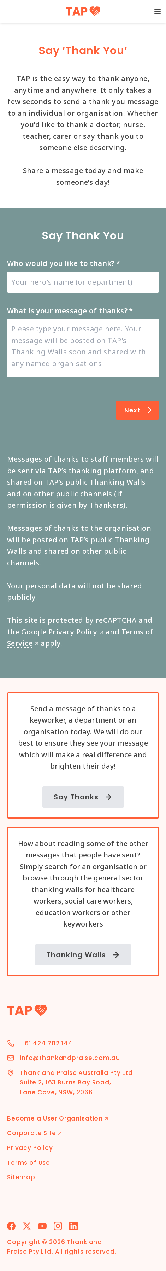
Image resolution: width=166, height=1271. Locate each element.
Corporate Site (34, 1133)
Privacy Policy (76, 632)
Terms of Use (28, 1162)
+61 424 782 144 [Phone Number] (46, 1043)
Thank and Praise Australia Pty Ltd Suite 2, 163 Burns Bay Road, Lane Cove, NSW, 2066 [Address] (76, 1082)
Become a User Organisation (57, 1118)
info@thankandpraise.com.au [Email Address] (70, 1058)
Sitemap (21, 1177)
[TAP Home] (83, 11)
